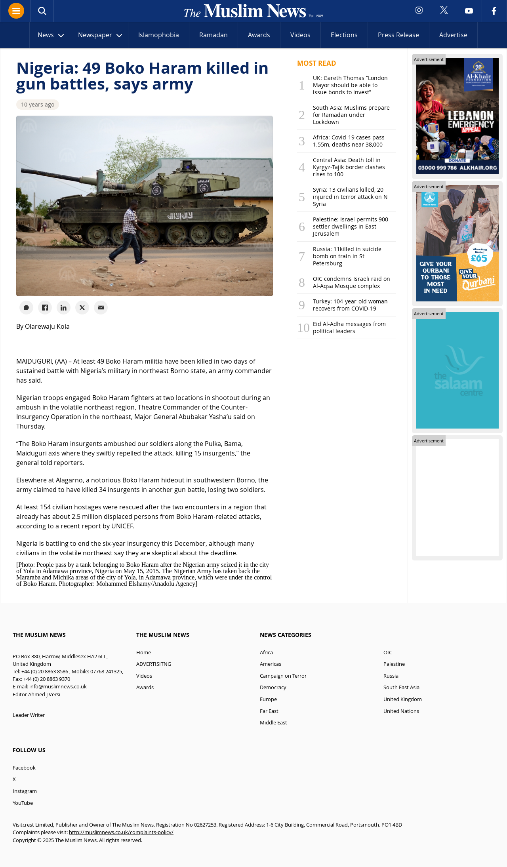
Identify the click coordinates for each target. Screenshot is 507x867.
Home (143, 652)
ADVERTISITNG (153, 664)
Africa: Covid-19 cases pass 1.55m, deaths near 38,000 (349, 140)
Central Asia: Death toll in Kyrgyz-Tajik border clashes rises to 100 (349, 167)
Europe (268, 699)
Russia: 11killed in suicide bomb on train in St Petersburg (347, 256)
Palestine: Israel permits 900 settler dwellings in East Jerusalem (350, 226)
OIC (387, 652)
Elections (344, 34)
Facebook (24, 767)
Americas (270, 664)
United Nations (401, 711)
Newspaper (101, 35)
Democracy (273, 687)
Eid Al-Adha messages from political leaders (349, 327)
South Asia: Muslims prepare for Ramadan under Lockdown (351, 115)
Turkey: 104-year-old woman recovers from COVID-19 (350, 304)
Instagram (25, 791)
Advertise (453, 34)
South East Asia (401, 687)
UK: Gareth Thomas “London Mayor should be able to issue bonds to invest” (350, 85)
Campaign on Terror (283, 676)
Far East (269, 711)
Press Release (398, 34)
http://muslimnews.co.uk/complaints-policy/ (121, 832)
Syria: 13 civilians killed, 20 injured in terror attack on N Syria (350, 197)
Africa (266, 652)
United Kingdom (402, 699)
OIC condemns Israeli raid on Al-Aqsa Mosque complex (351, 282)
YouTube (23, 803)
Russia (390, 676)
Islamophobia (158, 34)
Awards (259, 34)
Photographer (76, 583)
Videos (300, 34)
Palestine (394, 664)
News (52, 35)
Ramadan (213, 34)
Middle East (273, 722)
